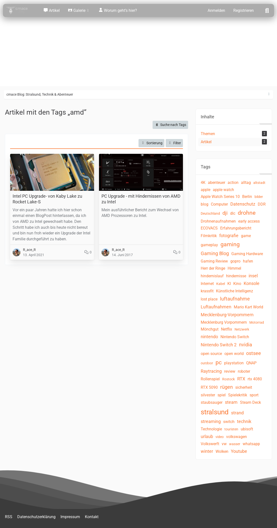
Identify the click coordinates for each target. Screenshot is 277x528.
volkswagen (236, 436)
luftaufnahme (235, 299)
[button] (151, 143)
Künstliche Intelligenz (234, 291)
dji (225, 213)
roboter (244, 371)
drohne (247, 213)
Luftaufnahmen (216, 306)
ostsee (253, 353)
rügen (226, 387)
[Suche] (267, 10)
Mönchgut (209, 329)
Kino (237, 283)
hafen (248, 261)
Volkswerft (210, 443)
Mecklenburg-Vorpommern (227, 314)
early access (249, 221)
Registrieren (243, 10)
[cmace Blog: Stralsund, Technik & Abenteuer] (20, 10)
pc (219, 362)
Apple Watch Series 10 (220, 196)
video (220, 437)
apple (205, 189)
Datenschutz (242, 204)
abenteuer (216, 182)
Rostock (228, 379)
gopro (235, 261)
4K (203, 182)
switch (229, 421)
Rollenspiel (210, 379)
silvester (208, 395)
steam (231, 402)
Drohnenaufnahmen (218, 221)
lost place (209, 299)
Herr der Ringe (213, 268)
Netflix (226, 329)
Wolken (222, 451)
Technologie (211, 429)
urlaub (207, 436)
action (233, 182)
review (229, 371)
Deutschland (210, 213)
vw (224, 443)
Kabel (220, 284)
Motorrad (256, 322)
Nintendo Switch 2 (219, 344)
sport (254, 395)
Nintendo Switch (234, 336)
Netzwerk (242, 329)
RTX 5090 (209, 387)
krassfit (207, 291)
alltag (246, 182)
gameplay (209, 245)
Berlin (247, 196)
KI (229, 283)
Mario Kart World (248, 307)
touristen (231, 429)
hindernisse (236, 276)
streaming (211, 421)
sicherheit (243, 387)
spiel (222, 395)
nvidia (245, 345)
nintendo (209, 336)
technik (244, 421)
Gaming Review (214, 261)
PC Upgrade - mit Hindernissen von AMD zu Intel (140, 199)
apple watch (223, 189)
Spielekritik (237, 395)
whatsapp (251, 443)
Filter (174, 143)
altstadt (259, 183)
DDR (262, 204)
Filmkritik (209, 235)
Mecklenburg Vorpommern (224, 322)
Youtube (239, 451)
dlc (232, 213)
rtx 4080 (255, 379)
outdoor (207, 363)
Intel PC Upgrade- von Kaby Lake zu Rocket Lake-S (47, 199)
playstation (234, 363)
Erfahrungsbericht (235, 228)
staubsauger (211, 402)
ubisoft (247, 429)
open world (234, 353)
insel (253, 275)
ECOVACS (209, 228)
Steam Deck (250, 402)
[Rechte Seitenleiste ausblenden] (268, 94)
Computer (219, 204)
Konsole (251, 283)
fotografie (228, 235)
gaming (230, 244)
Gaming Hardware (247, 253)
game (246, 235)
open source (211, 353)
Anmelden (216, 10)
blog (204, 204)
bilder (259, 197)
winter (207, 451)
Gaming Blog (215, 253)
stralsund (215, 412)
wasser (234, 444)
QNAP (251, 363)
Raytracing (211, 371)
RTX (241, 378)
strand (237, 412)
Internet (207, 283)
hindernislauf (212, 276)
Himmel (234, 268)
